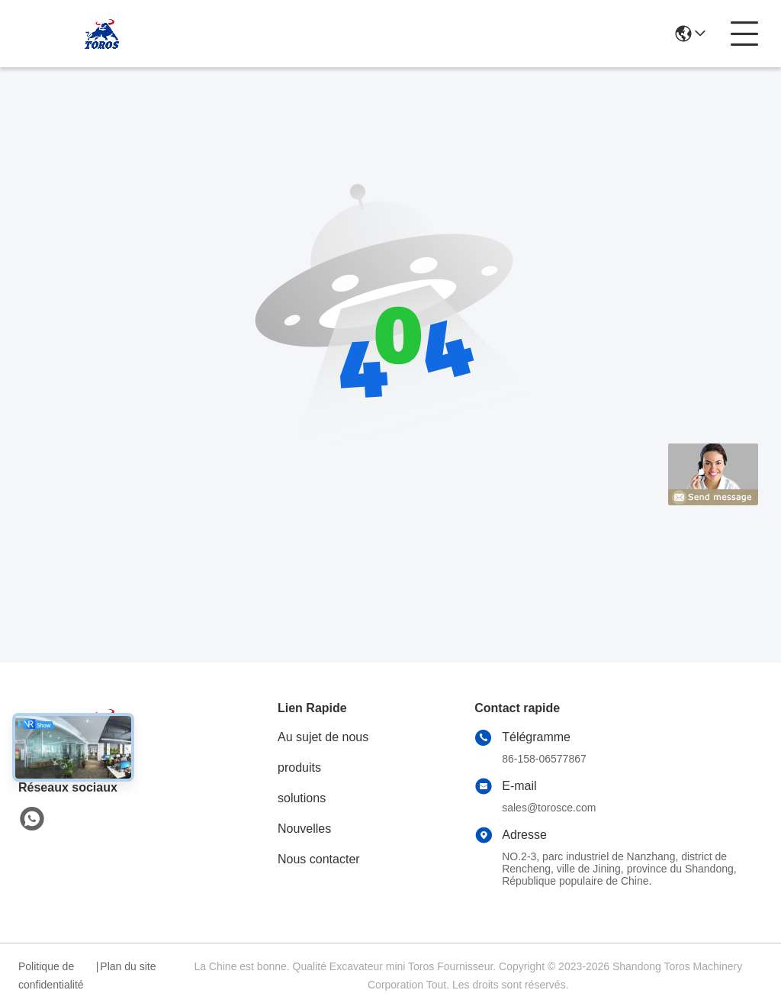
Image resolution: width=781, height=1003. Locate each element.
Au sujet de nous (323, 736)
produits (299, 767)
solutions (302, 798)
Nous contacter (319, 859)
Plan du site (128, 966)
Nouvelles (304, 828)
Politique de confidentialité (51, 975)
